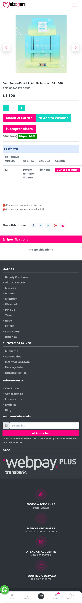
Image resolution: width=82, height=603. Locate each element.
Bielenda (11, 336)
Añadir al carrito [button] (67, 169)
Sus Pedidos (13, 356)
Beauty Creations (16, 277)
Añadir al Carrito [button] (19, 118)
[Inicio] (11, 595)
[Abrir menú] (41, 596)
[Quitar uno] (6, 108)
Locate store (13, 399)
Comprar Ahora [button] (19, 129)
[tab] (41, 239)
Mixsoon (10, 293)
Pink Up (10, 309)
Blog (8, 410)
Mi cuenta (11, 350)
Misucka (10, 288)
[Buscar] (26, 595)
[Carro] (55, 595)
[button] (6, 47)
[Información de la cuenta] (70, 595)
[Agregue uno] (21, 108)
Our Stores (12, 388)
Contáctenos (14, 393)
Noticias (10, 404)
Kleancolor (12, 304)
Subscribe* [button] (40, 433)
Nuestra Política (16, 372)
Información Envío (17, 361)
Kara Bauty (12, 331)
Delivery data (14, 367)
